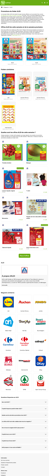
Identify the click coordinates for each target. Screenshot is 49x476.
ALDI (11, 7)
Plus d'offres (24, 256)
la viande (14, 15)
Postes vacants (4, 464)
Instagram (3, 475)
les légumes (4, 15)
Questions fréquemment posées (8, 462)
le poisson (19, 15)
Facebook (3, 473)
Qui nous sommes (5, 460)
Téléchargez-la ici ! (16, 35)
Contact (3, 467)
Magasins (6, 7)
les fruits (9, 15)
